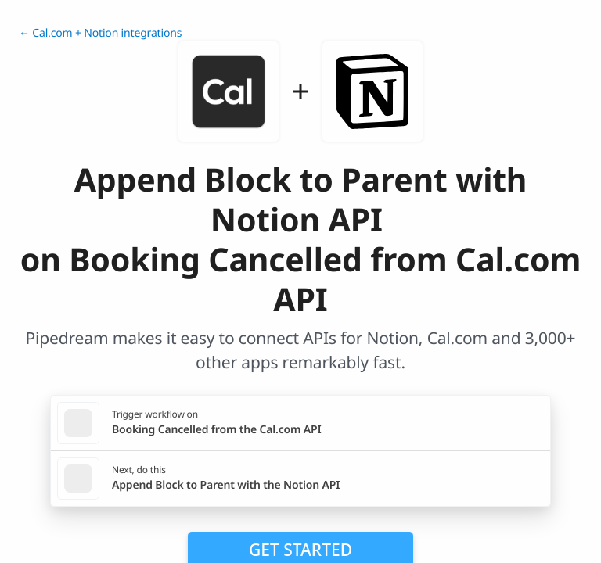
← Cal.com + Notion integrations (100, 33)
